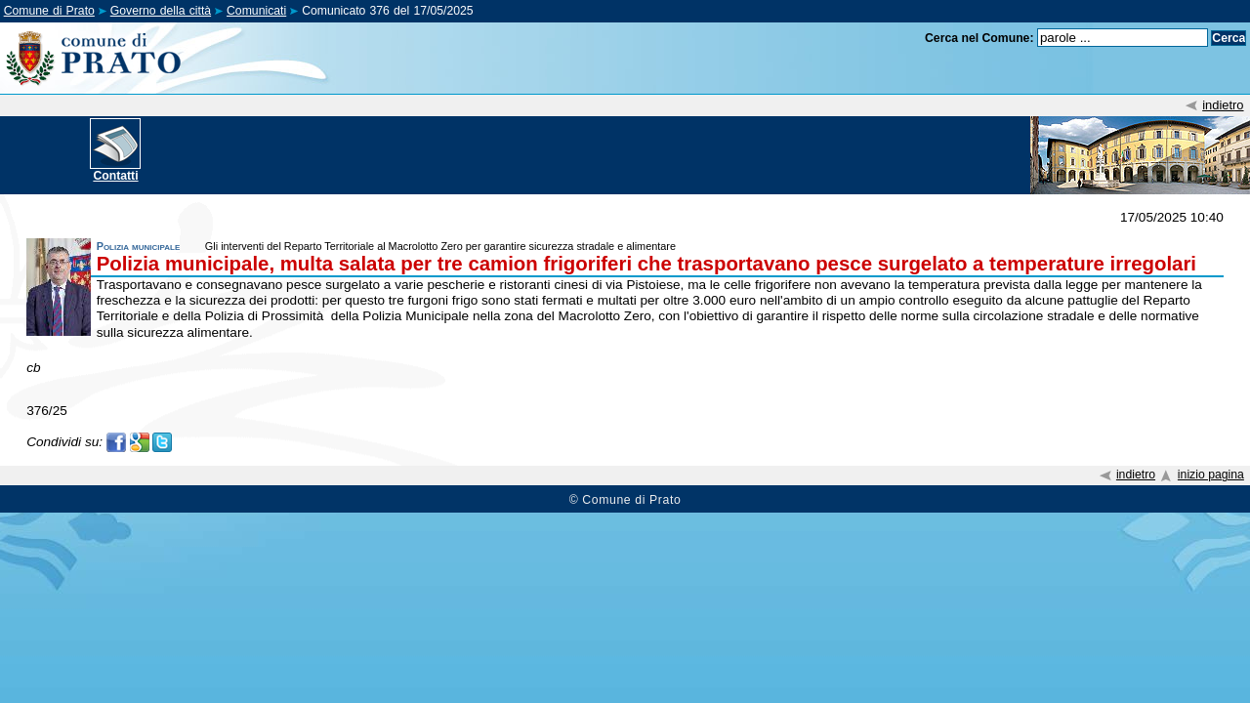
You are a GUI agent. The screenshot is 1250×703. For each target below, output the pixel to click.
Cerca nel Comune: (979, 38)
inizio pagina (1211, 474)
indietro (1222, 105)
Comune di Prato (49, 11)
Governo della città (160, 11)
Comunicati (256, 11)
